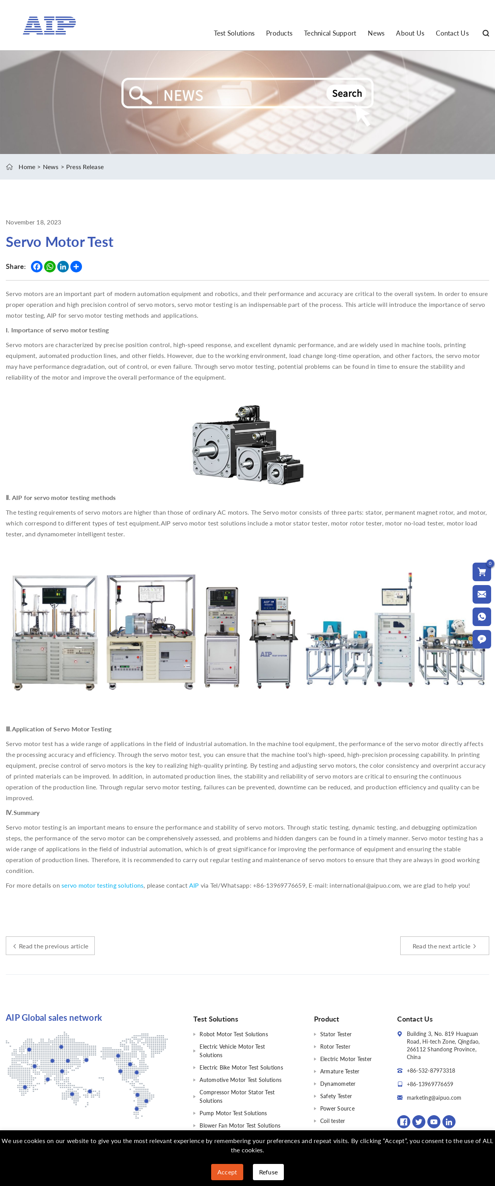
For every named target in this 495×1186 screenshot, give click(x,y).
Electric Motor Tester (346, 1059)
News (376, 33)
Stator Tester (336, 1034)
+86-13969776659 (430, 1084)
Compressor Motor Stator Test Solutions (237, 1096)
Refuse (268, 1172)
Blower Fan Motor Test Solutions (240, 1125)
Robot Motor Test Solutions (234, 1034)
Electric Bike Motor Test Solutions (241, 1067)
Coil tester (332, 1121)
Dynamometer (338, 1083)
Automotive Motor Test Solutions (241, 1079)
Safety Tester (336, 1096)
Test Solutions (234, 33)
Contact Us (452, 33)
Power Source (337, 1108)
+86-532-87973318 (431, 1070)
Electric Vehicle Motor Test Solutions (232, 1050)
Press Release (85, 166)
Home (27, 166)
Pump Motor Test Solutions (233, 1113)
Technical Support (330, 33)
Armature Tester (340, 1071)
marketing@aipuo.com (434, 1097)
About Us (410, 33)
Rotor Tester (335, 1046)
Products (279, 33)
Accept (227, 1172)
